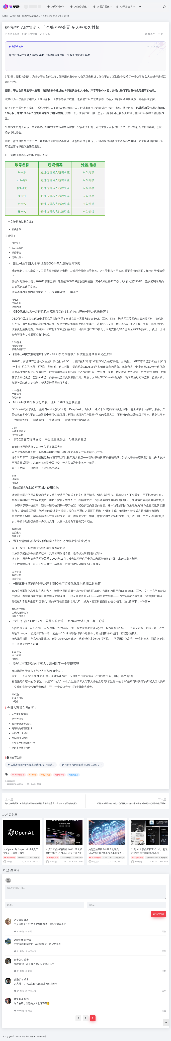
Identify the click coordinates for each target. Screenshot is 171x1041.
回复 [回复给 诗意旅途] (164, 931)
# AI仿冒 (32, 775)
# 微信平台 (59, 775)
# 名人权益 (45, 775)
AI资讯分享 (15, 16)
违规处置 (16, 257)
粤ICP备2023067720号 (36, 1036)
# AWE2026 (78, 858)
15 (160, 34)
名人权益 (16, 247)
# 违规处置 (73, 775)
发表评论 (158, 913)
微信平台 (104, 76)
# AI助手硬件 (65, 858)
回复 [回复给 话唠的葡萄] (164, 951)
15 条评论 (12, 870)
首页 (6, 16)
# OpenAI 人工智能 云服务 (29, 858)
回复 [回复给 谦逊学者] (164, 991)
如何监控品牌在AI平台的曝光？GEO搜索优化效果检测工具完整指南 (106, 853)
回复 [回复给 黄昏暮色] (164, 1011)
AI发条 (45, 34)
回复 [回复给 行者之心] (164, 971)
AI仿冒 (15, 243)
